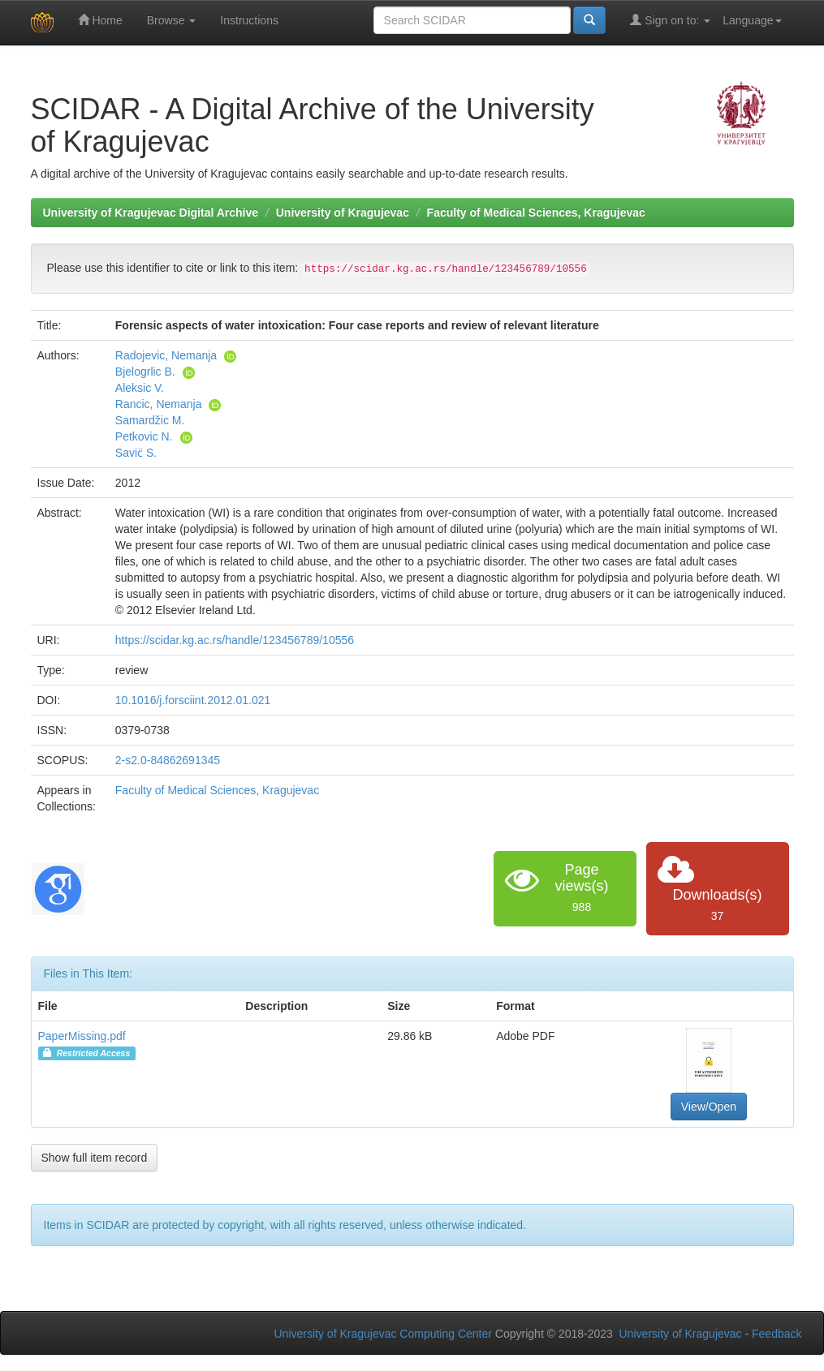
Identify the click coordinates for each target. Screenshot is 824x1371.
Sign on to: (670, 20)
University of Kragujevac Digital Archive (151, 212)
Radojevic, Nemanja (166, 355)
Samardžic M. (150, 420)
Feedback (776, 1333)
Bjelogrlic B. (145, 371)
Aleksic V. (139, 387)
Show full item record (94, 1157)
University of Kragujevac (342, 212)
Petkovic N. (144, 436)
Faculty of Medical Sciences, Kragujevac (536, 212)
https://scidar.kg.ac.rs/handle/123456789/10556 (234, 640)
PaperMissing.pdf (82, 1035)
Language (752, 20)
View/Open (708, 1106)
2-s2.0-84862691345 (167, 760)
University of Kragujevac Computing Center (383, 1333)
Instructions (249, 20)
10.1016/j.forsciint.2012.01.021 (192, 700)
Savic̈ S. (136, 452)
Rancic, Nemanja (158, 404)
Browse (171, 20)
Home (100, 20)
